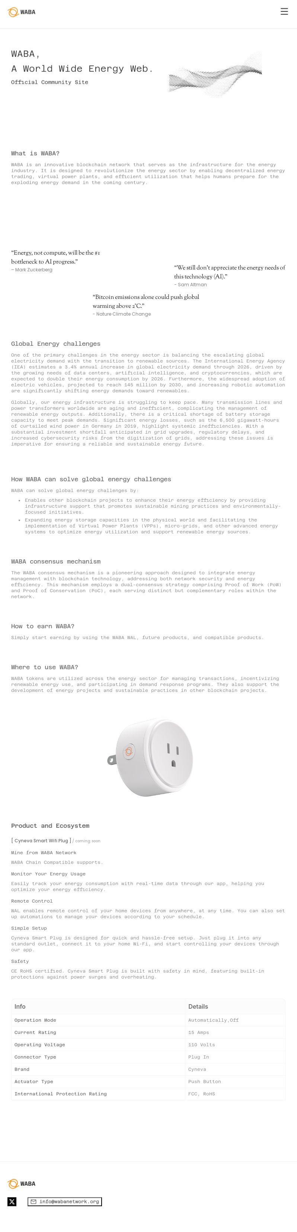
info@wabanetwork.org (65, 1222)
